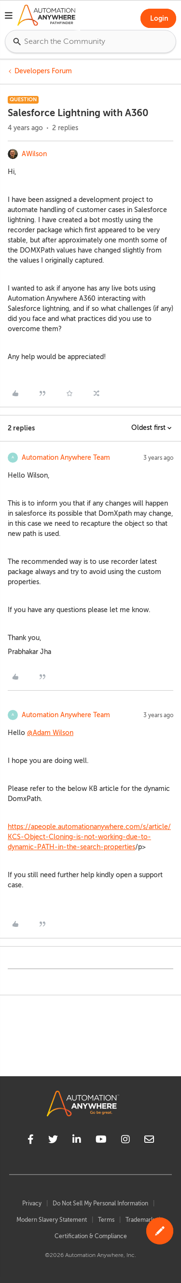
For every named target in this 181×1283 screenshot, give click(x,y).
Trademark (139, 1219)
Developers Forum (43, 71)
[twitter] (53, 1140)
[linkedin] (76, 1140)
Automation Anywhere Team (66, 457)
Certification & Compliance (91, 1236)
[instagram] (125, 1140)
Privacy (32, 1203)
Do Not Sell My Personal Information (100, 1203)
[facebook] (31, 1140)
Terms (106, 1219)
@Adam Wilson (50, 732)
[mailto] (149, 1140)
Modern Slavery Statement (51, 1219)
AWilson (34, 154)
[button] (9, 17)
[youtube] (101, 1140)
